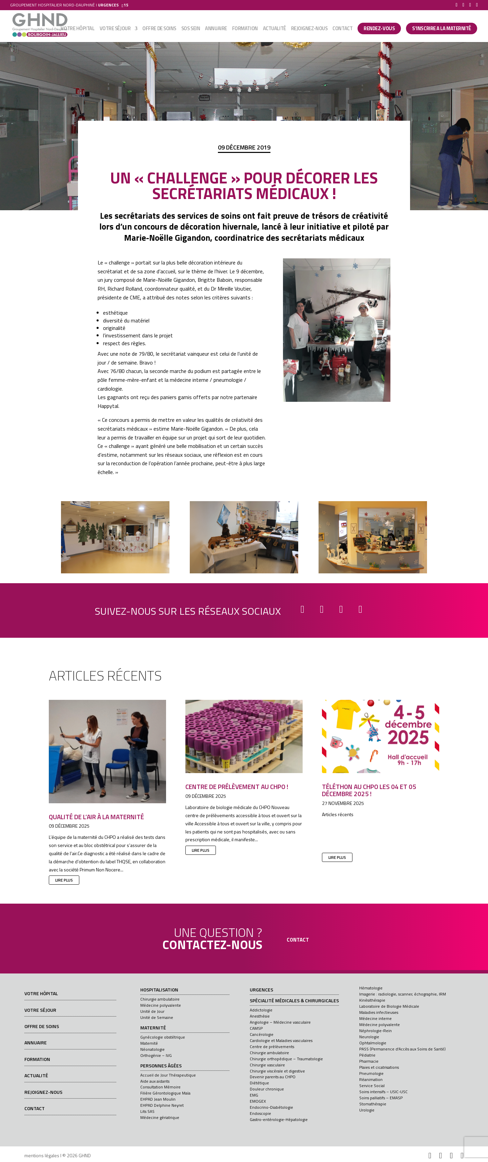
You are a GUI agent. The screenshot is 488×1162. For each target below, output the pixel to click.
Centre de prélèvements (272, 1046)
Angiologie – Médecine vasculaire (280, 1022)
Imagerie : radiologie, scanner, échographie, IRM (402, 994)
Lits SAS (147, 1111)
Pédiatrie (367, 1055)
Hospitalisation (159, 990)
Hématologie (371, 988)
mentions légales (41, 1155)
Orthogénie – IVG (156, 1055)
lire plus (64, 880)
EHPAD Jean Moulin (158, 1099)
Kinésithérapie (372, 1000)
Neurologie (369, 1037)
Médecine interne (375, 1018)
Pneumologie (371, 1073)
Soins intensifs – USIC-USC (383, 1091)
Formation (245, 29)
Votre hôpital (77, 29)
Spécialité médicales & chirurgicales (294, 1001)
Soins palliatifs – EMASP (381, 1098)
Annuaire (216, 29)
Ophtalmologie (372, 1043)
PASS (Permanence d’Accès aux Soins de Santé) (402, 1049)
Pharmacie (369, 1061)
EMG (254, 1095)
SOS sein (190, 29)
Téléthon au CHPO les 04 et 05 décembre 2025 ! (369, 790)
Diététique (259, 1083)
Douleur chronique (267, 1089)
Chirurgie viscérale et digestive (277, 1071)
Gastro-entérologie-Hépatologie (279, 1119)
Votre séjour (115, 29)
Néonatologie (152, 1049)
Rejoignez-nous (309, 29)
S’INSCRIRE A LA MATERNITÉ (441, 29)
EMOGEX (258, 1101)
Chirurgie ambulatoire (160, 999)
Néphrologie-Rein (375, 1030)
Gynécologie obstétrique (162, 1037)
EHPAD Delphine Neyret (162, 1105)
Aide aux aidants (154, 1081)
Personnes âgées (161, 1066)
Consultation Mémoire (160, 1087)
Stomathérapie (372, 1104)
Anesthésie (260, 1016)
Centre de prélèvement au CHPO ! (236, 786)
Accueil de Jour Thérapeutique (168, 1075)
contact (298, 940)
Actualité (274, 29)
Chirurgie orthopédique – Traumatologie (286, 1059)
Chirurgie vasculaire (267, 1065)
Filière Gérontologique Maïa (165, 1093)
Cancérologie (261, 1034)
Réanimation (371, 1079)
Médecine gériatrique (159, 1117)
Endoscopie (260, 1113)
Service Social (372, 1085)
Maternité (153, 1028)
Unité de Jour (152, 1011)
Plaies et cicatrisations (379, 1067)
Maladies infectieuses (378, 1012)
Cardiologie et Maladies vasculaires (281, 1040)
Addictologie (261, 1010)
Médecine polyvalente (160, 1005)
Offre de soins (159, 29)
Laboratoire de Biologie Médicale (389, 1006)
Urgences (261, 990)
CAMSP (256, 1028)
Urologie (366, 1110)
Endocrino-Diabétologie (271, 1107)
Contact (342, 29)
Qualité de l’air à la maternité (96, 817)
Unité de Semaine (156, 1017)
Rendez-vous (379, 29)
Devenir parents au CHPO (273, 1077)
